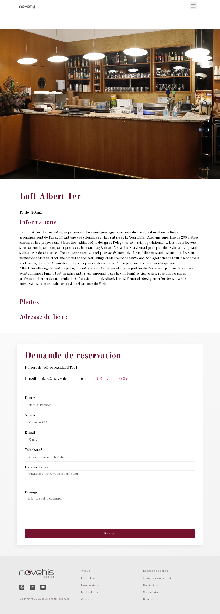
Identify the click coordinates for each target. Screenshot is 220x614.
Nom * (30, 398)
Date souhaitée (36, 467)
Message (31, 492)
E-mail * (31, 433)
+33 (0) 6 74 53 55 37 (107, 379)
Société (30, 415)
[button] (193, 5)
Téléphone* (33, 450)
